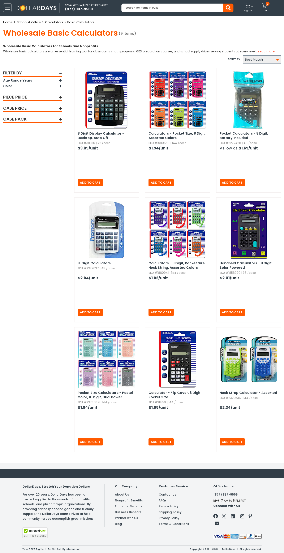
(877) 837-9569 (225, 494)
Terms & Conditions (174, 524)
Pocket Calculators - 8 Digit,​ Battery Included (244, 135)
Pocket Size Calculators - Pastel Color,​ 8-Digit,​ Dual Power (105, 395)
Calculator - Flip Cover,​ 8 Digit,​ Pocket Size (175, 395)
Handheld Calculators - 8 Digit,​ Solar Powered (246, 265)
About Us (122, 494)
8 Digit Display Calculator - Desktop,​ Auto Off (101, 135)
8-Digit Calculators (94, 263)
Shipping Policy (170, 512)
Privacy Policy (169, 518)
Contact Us (167, 494)
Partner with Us (126, 518)
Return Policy (168, 506)
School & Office (29, 22)
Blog (118, 524)
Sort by (234, 59)
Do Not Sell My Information (64, 549)
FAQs (163, 500)
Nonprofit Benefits (129, 500)
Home (8, 22)
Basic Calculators (80, 22)
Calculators (54, 22)
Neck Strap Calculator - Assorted (248, 393)
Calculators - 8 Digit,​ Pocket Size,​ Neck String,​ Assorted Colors (177, 265)
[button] (248, 7)
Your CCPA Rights (33, 549)
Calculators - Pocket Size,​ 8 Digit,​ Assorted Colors (177, 135)
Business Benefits (128, 512)
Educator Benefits (128, 506)
